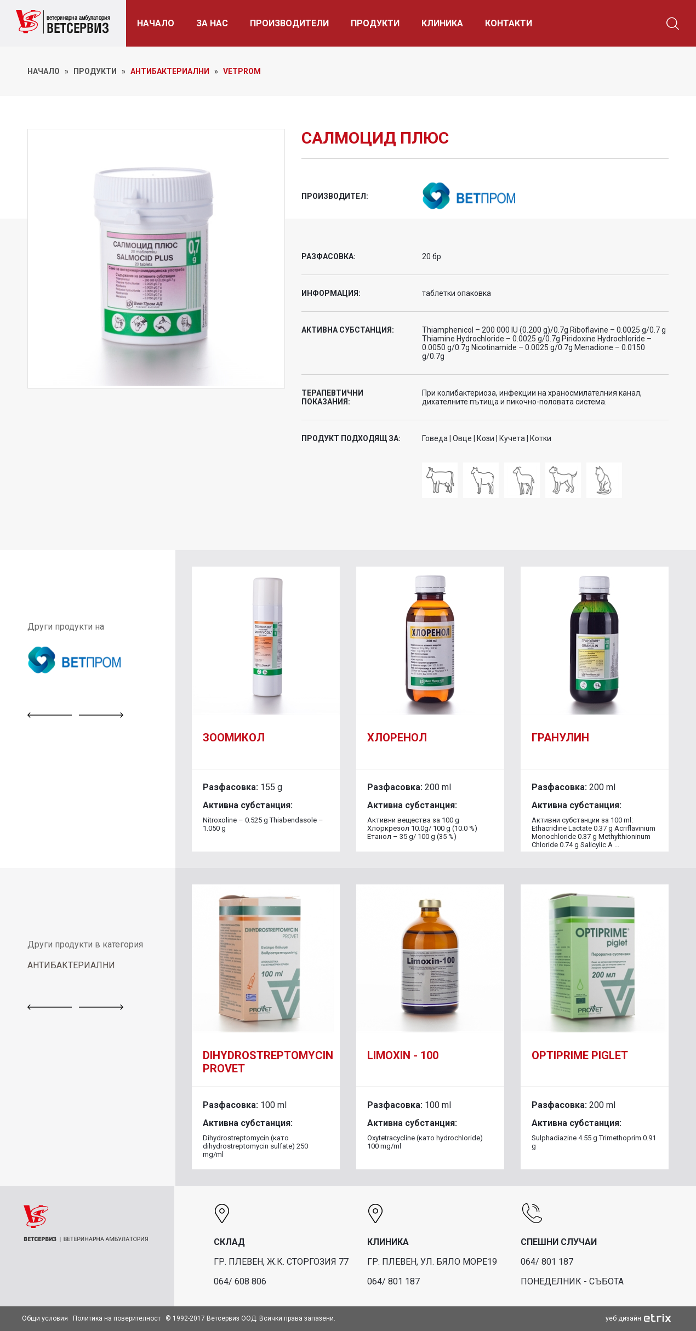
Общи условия (45, 1318)
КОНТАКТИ (510, 23)
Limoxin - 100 (402, 1055)
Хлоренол (397, 737)
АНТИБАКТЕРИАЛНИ (71, 965)
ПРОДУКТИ (376, 23)
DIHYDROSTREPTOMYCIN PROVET (268, 1062)
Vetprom (242, 71)
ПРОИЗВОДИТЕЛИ (291, 23)
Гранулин (560, 737)
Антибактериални (169, 71)
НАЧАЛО (157, 23)
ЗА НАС (214, 23)
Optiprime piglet (580, 1055)
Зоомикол (234, 737)
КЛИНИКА (444, 23)
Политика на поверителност (117, 1318)
